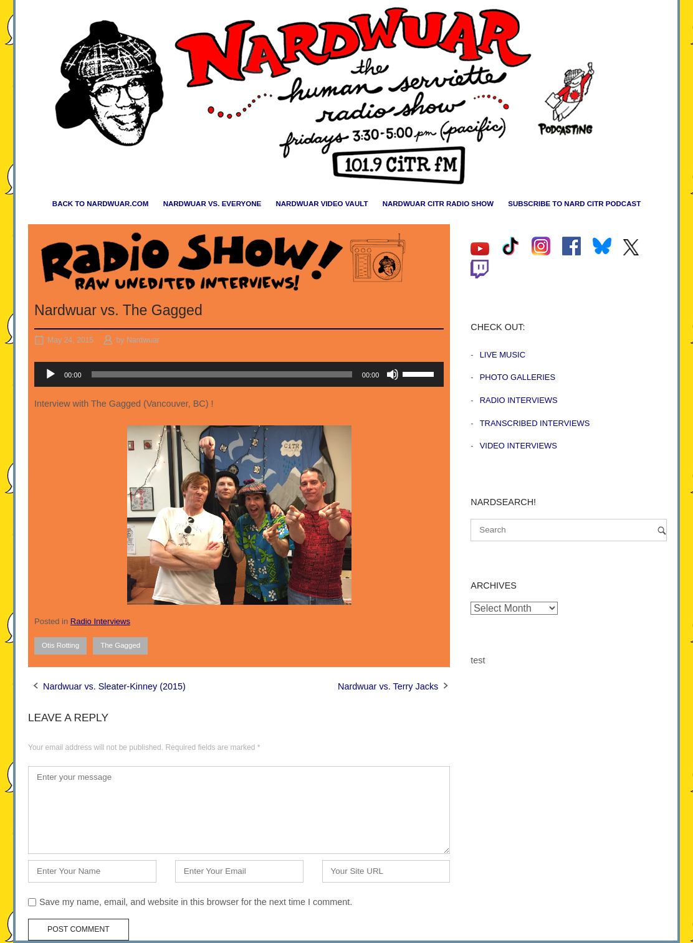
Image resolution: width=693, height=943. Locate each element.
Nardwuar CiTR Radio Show (438, 203)
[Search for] (569, 530)
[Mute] (392, 374)
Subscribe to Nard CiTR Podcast (574, 203)
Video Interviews (518, 445)
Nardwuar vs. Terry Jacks (388, 686)
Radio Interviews (100, 621)
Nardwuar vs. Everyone (212, 203)
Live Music (502, 354)
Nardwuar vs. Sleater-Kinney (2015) (114, 686)
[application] (239, 374)
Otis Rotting (60, 645)
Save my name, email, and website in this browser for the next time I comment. (195, 902)
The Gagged (120, 645)
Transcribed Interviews (535, 423)
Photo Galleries (517, 377)
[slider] (222, 374)
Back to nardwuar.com (100, 203)
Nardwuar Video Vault (321, 203)
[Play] (50, 374)
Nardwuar (143, 340)
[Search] (661, 530)
